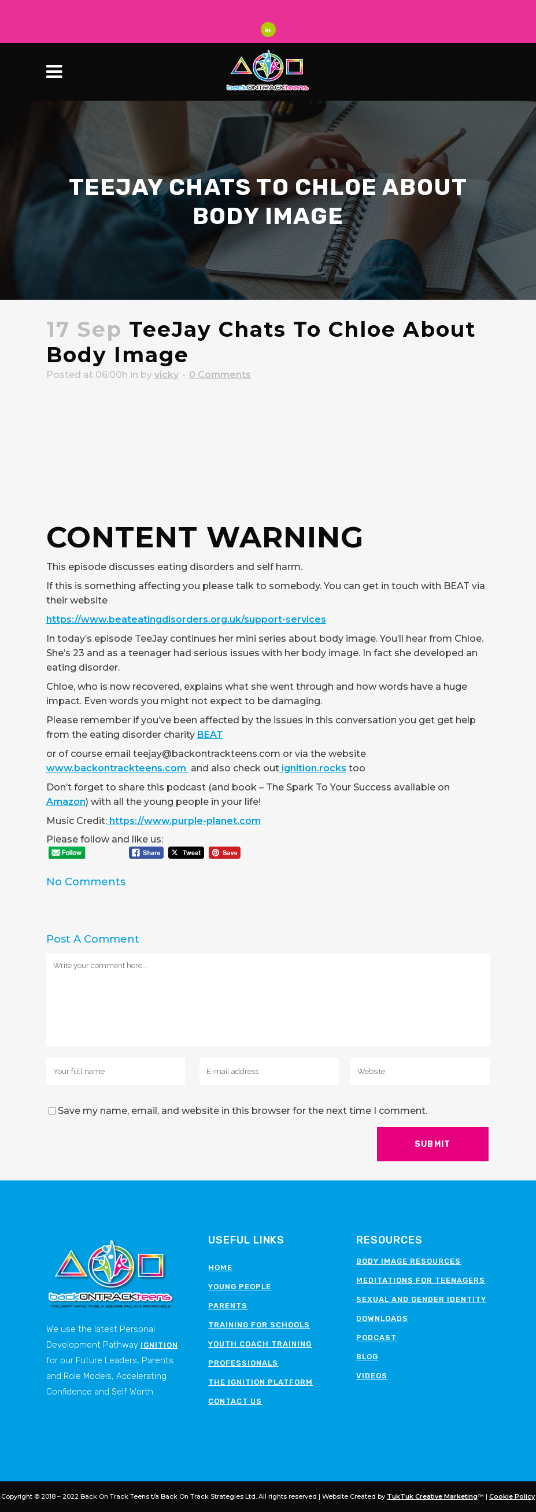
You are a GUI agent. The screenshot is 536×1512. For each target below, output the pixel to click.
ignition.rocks (312, 768)
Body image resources (408, 1261)
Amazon (66, 802)
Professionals (243, 1363)
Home (220, 1267)
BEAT (210, 735)
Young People (239, 1286)
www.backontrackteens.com (117, 768)
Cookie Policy (512, 1496)
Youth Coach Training (260, 1344)
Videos (371, 1375)
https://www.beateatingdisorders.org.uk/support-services (186, 620)
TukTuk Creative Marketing (432, 1496)
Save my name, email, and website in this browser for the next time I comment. (242, 1111)
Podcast (376, 1337)
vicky (166, 375)
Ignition (159, 1345)
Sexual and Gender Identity (421, 1299)
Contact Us (235, 1401)
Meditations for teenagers (420, 1280)
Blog (367, 1356)
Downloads (382, 1318)
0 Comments (220, 375)
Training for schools (259, 1324)
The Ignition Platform (260, 1382)
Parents (227, 1305)
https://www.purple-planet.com (184, 821)
